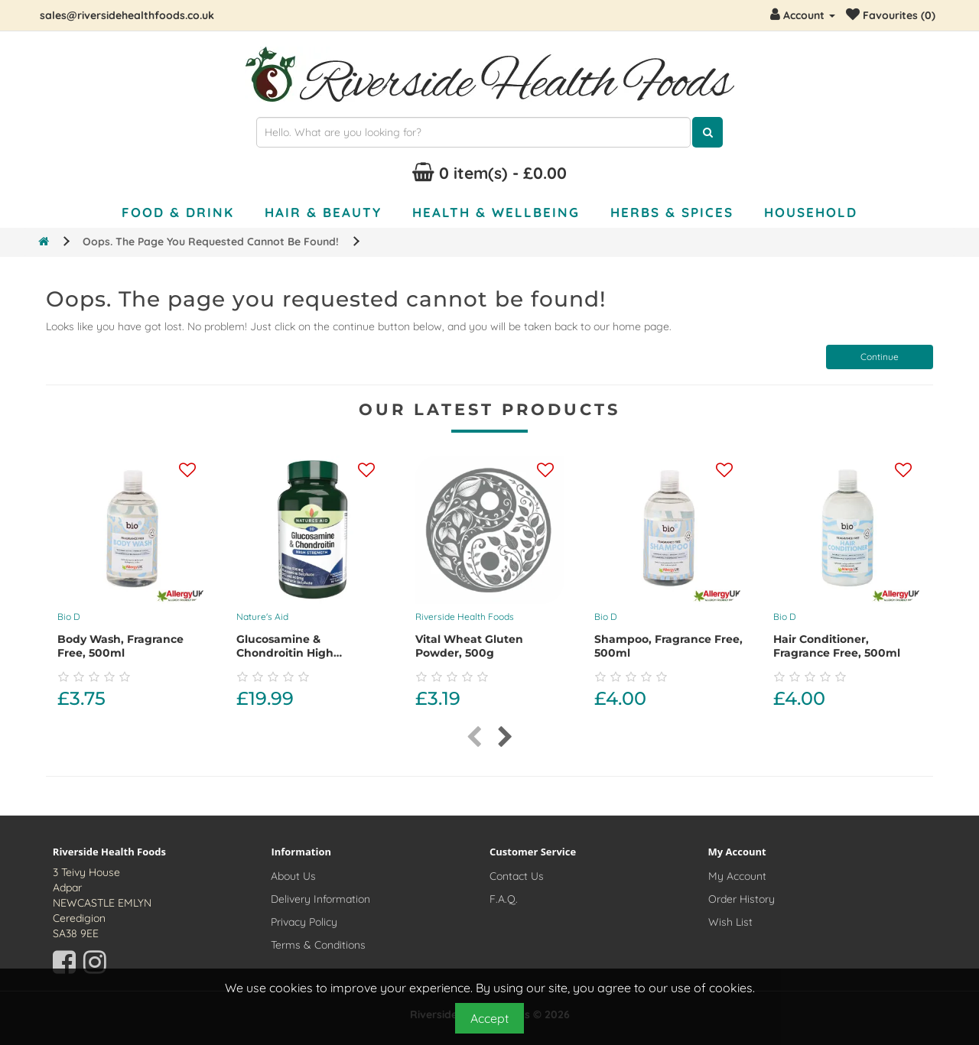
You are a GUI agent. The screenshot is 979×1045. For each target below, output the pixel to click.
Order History (741, 899)
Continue (879, 356)
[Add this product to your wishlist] (187, 471)
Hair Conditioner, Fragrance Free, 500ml (836, 646)
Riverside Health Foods (464, 616)
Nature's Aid (262, 616)
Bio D (68, 616)
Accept (489, 1018)
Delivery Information (320, 899)
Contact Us (517, 876)
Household (810, 212)
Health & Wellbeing (496, 212)
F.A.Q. (504, 899)
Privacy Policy (304, 922)
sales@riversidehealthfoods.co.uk (127, 15)
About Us (293, 876)
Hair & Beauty (323, 212)
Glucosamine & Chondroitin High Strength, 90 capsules (298, 652)
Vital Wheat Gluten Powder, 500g (469, 646)
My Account (737, 876)
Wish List (730, 922)
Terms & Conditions (318, 945)
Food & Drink (178, 212)
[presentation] (474, 737)
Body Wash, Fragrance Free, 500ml (120, 646)
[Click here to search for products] (707, 132)
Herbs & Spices (671, 212)
